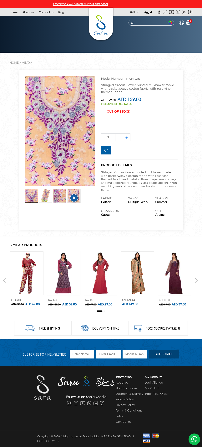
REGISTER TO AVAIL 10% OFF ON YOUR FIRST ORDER (84, 4)
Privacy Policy (125, 405)
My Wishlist (152, 388)
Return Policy (125, 399)
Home (14, 12)
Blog (61, 12)
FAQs (119, 416)
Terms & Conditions (129, 410)
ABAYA (27, 62)
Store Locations (126, 388)
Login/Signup (154, 382)
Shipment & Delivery (129, 394)
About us (28, 12)
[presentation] (4, 280)
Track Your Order (157, 394)
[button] (100, 311)
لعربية (148, 12)
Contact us (46, 12)
